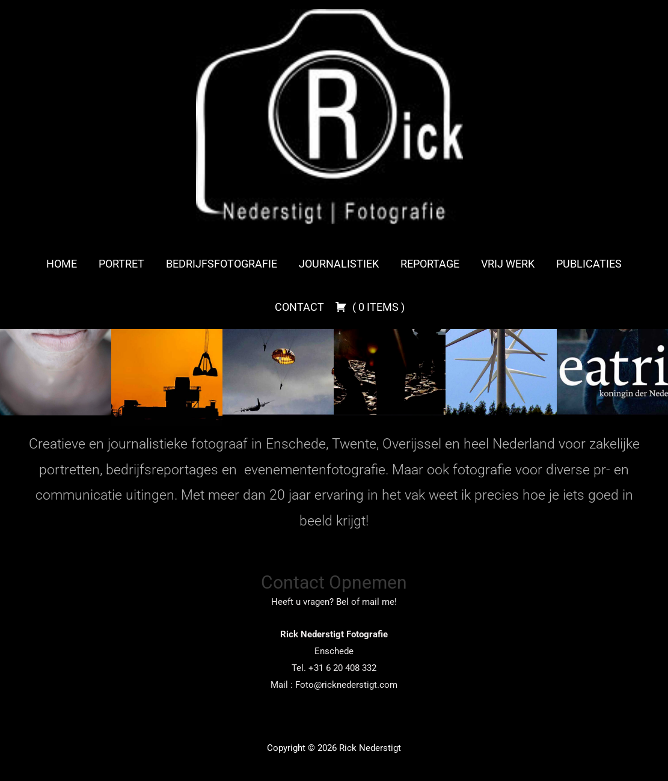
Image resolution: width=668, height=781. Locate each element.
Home (61, 263)
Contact (299, 307)
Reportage (429, 263)
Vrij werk (508, 263)
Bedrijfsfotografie (221, 263)
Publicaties (589, 263)
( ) (370, 307)
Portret (121, 263)
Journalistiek (339, 263)
